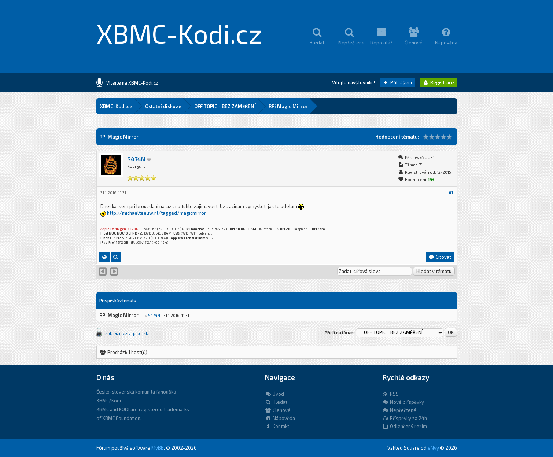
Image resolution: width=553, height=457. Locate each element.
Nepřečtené (399, 410)
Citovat (439, 257)
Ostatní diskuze (163, 106)
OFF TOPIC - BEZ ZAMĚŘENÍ (225, 106)
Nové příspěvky (403, 402)
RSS (390, 394)
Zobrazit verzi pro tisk (126, 333)
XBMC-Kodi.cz (179, 33)
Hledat (276, 402)
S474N (136, 158)
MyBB (157, 448)
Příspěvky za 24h (404, 418)
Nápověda (280, 418)
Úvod (274, 394)
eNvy (433, 448)
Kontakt (277, 426)
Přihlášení (397, 82)
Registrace (438, 82)
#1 (451, 192)
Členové (278, 410)
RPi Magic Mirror (288, 106)
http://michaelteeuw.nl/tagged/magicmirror (156, 213)
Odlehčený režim (404, 426)
